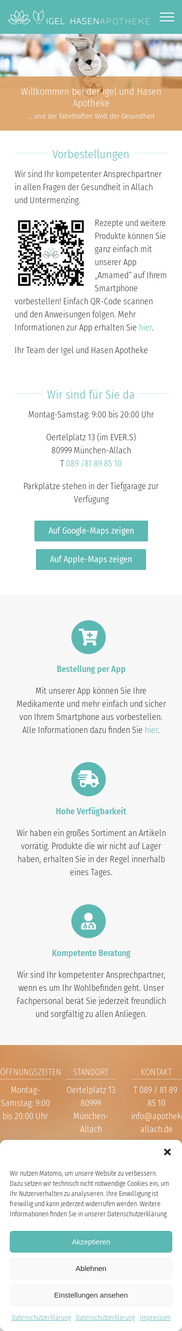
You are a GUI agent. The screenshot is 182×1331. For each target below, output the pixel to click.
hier (145, 327)
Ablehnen (91, 1268)
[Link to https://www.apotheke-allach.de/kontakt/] (88, 921)
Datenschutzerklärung (41, 1318)
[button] (167, 1152)
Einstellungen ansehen (91, 1295)
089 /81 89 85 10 (94, 463)
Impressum (155, 1318)
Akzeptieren (91, 1242)
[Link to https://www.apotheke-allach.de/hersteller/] (88, 779)
